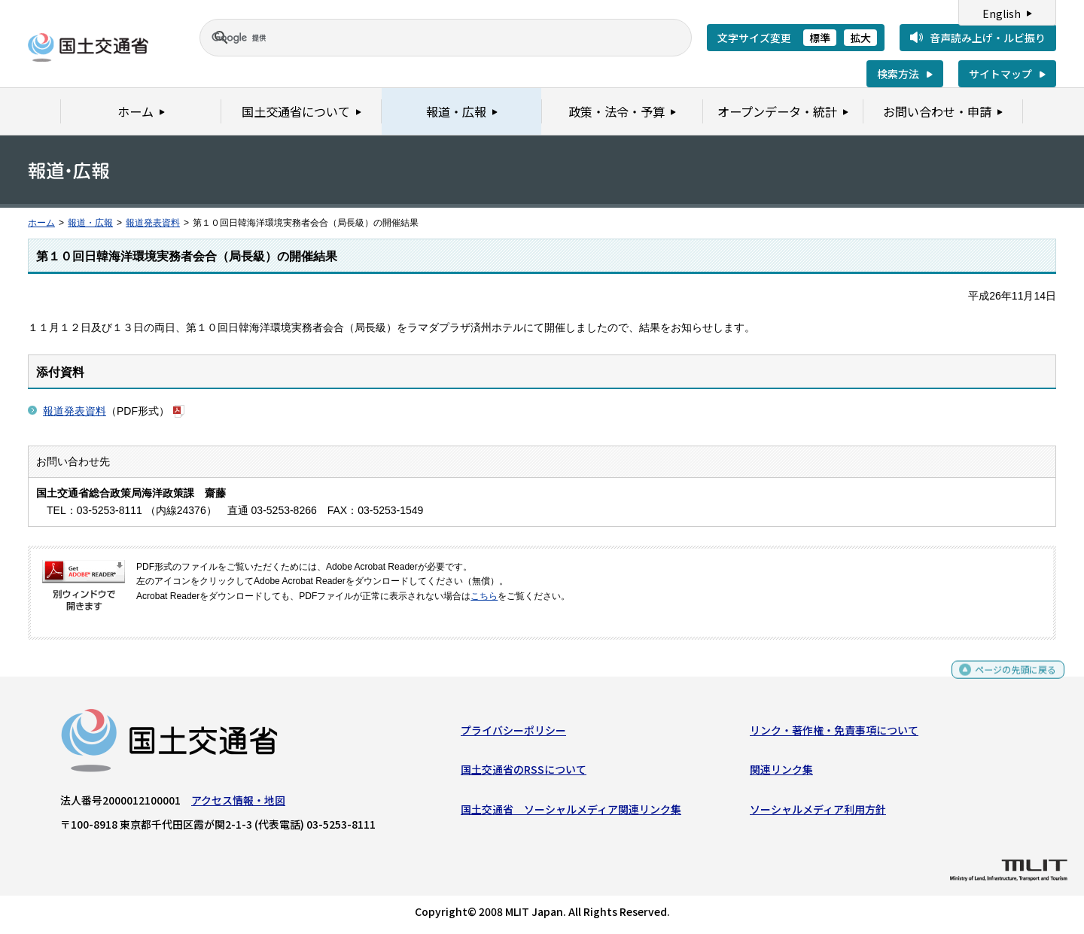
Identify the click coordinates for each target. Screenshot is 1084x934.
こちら (484, 596)
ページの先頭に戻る (1010, 679)
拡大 (860, 37)
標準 (819, 37)
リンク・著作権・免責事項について (834, 733)
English (1001, 13)
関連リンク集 (781, 772)
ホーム (41, 223)
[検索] (427, 37)
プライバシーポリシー (513, 733)
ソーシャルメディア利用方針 (818, 812)
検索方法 (898, 73)
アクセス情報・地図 (238, 803)
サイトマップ (1000, 73)
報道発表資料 (153, 223)
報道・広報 (90, 223)
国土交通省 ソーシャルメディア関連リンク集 (571, 812)
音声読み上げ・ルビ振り (988, 37)
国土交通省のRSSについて (523, 772)
